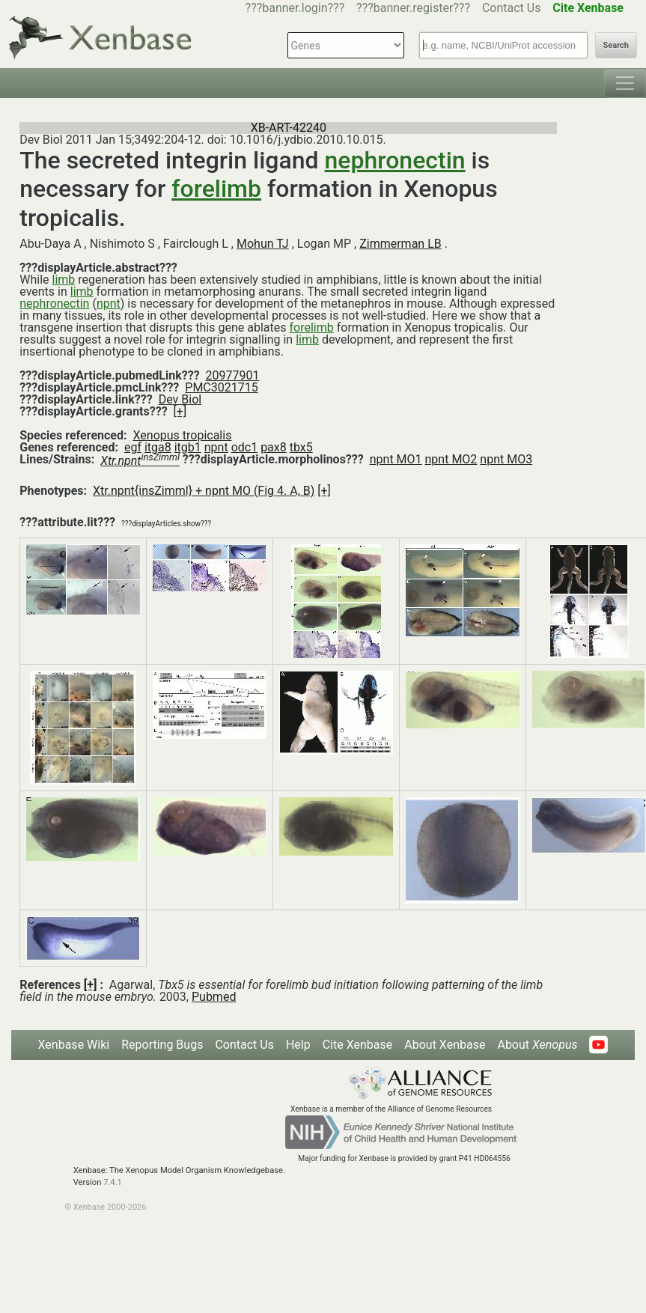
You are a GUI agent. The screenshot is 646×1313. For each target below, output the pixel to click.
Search (616, 45)
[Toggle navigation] (625, 83)
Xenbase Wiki (74, 1045)
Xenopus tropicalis (181, 435)
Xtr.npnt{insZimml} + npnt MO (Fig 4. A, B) (203, 491)
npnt (109, 303)
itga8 (157, 447)
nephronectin (395, 160)
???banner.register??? (413, 8)
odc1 (244, 447)
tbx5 (301, 447)
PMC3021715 (221, 387)
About (537, 1045)
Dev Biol (180, 399)
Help (298, 1045)
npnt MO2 (451, 459)
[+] (180, 411)
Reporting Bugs (162, 1045)
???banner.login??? (295, 8)
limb (64, 279)
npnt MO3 (506, 459)
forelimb (216, 188)
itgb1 (187, 447)
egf (132, 447)
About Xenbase (444, 1045)
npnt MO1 (396, 459)
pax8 (273, 447)
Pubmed (214, 997)
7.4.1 (112, 1182)
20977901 (233, 375)
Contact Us (511, 8)
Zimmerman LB (400, 244)
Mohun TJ (263, 244)
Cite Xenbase (358, 1045)
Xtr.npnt (140, 461)
